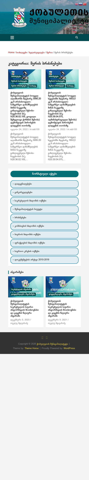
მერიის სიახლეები (19, 81)
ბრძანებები (16, 77)
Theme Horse (32, 348)
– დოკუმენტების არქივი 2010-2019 (31, 259)
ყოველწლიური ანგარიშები (23, 294)
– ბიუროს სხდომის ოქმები (27, 234)
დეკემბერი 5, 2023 (20, 320)
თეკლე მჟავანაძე (19, 323)
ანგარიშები (17, 272)
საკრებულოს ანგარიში (21, 289)
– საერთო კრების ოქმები (26, 251)
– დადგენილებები (22, 184)
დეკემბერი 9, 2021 (57, 320)
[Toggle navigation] (12, 37)
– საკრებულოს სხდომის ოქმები (29, 200)
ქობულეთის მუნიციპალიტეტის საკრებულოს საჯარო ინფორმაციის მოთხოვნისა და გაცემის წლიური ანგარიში (24, 308)
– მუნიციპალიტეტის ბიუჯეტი (27, 209)
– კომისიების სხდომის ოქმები (28, 226)
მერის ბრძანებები (19, 86)
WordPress (69, 348)
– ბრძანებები (19, 217)
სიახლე (32, 86)
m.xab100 (35, 129)
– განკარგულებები (22, 192)
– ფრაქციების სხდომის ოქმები (29, 243)
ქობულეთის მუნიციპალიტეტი (52, 344)
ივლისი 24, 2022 (19, 129)
